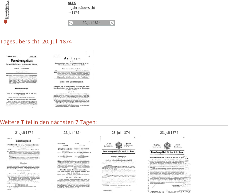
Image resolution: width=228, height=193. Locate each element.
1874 (75, 12)
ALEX (72, 3)
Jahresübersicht (83, 7)
